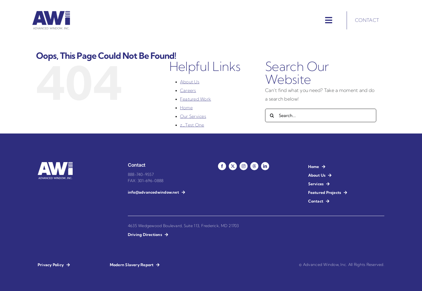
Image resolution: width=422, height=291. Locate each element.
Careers (188, 90)
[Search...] (320, 115)
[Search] (272, 115)
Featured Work (195, 99)
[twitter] (233, 166)
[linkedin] (265, 166)
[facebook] (222, 166)
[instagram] (244, 166)
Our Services (193, 116)
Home (186, 107)
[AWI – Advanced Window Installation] (51, 13)
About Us (189, 81)
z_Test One (192, 125)
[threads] (254, 166)
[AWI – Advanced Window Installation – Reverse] (55, 164)
